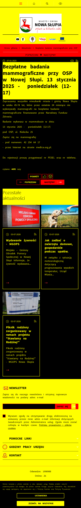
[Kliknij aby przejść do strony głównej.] (33, 3)
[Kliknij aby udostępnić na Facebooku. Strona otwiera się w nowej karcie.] (44, 176)
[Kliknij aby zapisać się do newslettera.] (62, 406)
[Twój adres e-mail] (29, 406)
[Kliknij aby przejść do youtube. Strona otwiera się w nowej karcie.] (18, 39)
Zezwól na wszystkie (40, 503)
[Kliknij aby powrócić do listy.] (41, 55)
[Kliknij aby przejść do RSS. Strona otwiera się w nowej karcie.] (77, 60)
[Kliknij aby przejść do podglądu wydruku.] (50, 176)
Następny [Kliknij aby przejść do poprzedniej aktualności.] (50, 55)
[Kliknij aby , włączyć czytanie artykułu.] (72, 60)
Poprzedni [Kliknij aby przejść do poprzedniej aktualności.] (31, 55)
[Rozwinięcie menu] (40, 439)
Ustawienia (41, 495)
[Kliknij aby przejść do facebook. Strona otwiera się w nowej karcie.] (23, 39)
